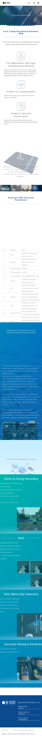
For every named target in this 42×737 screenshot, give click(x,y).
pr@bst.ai (21, 708)
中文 (29, 3)
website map (4, 730)
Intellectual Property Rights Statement (23, 730)
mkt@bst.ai (21, 714)
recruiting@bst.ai (23, 719)
